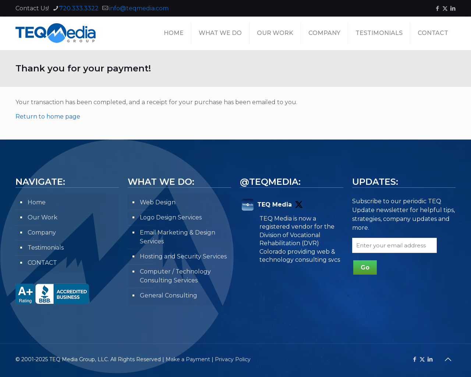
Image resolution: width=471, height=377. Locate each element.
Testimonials (46, 247)
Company (42, 232)
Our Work (42, 217)
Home (37, 202)
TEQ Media (274, 204)
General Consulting (168, 295)
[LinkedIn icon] (453, 8)
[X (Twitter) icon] (445, 8)
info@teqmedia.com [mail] (139, 8)
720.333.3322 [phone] (79, 8)
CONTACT (42, 262)
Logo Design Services (171, 217)
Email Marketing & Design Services (177, 237)
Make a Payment (188, 359)
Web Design (158, 202)
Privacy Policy (233, 359)
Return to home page (47, 116)
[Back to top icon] (448, 359)
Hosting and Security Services (183, 256)
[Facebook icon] (437, 8)
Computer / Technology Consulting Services (175, 276)
